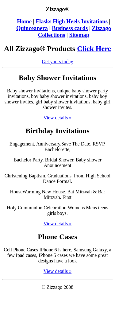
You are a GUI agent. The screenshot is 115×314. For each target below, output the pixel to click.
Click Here (94, 48)
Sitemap (79, 35)
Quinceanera (32, 28)
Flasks (44, 21)
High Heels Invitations (80, 21)
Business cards (70, 28)
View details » (57, 117)
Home (24, 21)
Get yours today (57, 61)
